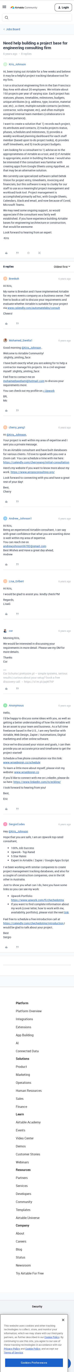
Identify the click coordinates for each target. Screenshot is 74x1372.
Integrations (24, 1019)
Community (24, 1202)
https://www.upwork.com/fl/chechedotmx (37, 900)
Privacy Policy (12, 1367)
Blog (19, 1249)
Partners (22, 1178)
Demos (21, 1146)
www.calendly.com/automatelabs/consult (33, 308)
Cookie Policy (51, 1355)
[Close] (63, 1338)
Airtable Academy (28, 1122)
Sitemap (37, 1326)
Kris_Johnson (17, 64)
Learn (20, 1114)
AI (17, 1043)
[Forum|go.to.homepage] (24, 7)
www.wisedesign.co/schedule (21, 762)
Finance (21, 1106)
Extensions (23, 1027)
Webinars (22, 1162)
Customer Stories (28, 1154)
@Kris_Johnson (31, 347)
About (20, 1233)
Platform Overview (29, 1011)
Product (21, 1066)
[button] (4, 8)
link (66, 912)
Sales (19, 1098)
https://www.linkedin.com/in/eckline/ (37, 782)
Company (22, 1225)
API (37, 1316)
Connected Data (27, 1051)
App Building (25, 1035)
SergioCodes (17, 824)
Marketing (23, 1074)
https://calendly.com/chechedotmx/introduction (33, 923)
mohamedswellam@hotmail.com (23, 381)
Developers (23, 1194)
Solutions (22, 1058)
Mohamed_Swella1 (21, 340)
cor (11, 631)
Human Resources (29, 1090)
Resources (23, 1170)
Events (20, 1130)
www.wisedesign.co (26, 772)
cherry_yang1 (17, 427)
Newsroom (23, 1265)
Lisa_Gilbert (16, 581)
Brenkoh (14, 278)
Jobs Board (13, 29)
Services (22, 1186)
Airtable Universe (27, 1218)
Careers (21, 1241)
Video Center (25, 1138)
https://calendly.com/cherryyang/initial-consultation (36, 462)
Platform (22, 1003)
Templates (23, 1210)
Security (37, 1306)
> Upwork (48, 391)
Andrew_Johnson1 (20, 518)
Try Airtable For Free (30, 1273)
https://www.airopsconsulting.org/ (33, 472)
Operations (23, 1082)
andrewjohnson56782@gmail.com (24, 546)
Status (20, 1257)
